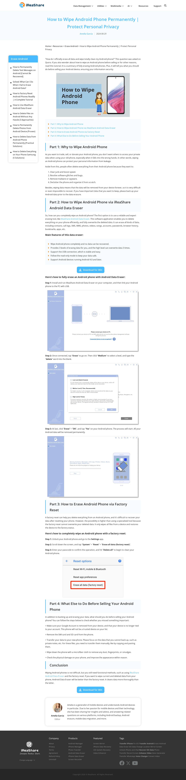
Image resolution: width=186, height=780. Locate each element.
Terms (51, 750)
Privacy (52, 747)
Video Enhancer (99, 753)
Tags (121, 738)
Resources (143, 6)
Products (73, 738)
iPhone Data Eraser (76, 756)
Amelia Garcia (86, 33)
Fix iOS (136, 743)
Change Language (25, 760)
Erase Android (71, 46)
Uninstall (52, 759)
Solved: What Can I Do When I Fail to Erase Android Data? (23, 84)
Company (54, 738)
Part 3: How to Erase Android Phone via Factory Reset (75, 132)
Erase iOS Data (130, 747)
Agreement (53, 753)
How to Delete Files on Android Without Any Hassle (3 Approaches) (23, 116)
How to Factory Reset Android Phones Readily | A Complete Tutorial (24, 96)
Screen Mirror (99, 743)
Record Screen (133, 753)
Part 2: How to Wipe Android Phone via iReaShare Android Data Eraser (83, 128)
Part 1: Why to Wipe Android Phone (67, 124)
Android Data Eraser (76, 753)
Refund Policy (54, 756)
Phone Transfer (74, 750)
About (51, 743)
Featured (97, 738)
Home (48, 46)
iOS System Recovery (101, 750)
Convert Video (154, 756)
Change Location (143, 747)
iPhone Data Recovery (102, 747)
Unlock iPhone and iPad (129, 750)
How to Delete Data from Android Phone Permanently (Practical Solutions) (24, 141)
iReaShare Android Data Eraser (75, 219)
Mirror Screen (156, 747)
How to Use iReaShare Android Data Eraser (23, 107)
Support (157, 6)
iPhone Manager (75, 747)
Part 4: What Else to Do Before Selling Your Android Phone (77, 135)
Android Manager (75, 743)
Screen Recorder (75, 759)
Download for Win (92, 269)
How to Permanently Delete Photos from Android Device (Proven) (24, 128)
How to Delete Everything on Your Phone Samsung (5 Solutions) (24, 154)
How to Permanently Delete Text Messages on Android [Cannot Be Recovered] (24, 72)
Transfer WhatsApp (127, 756)
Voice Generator (158, 753)
